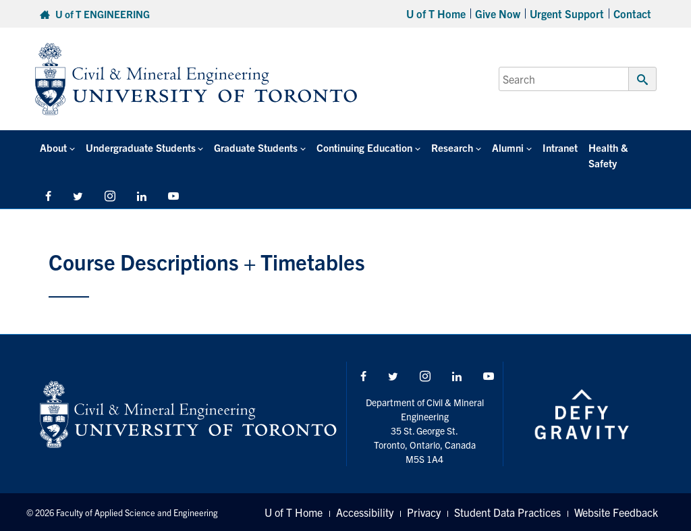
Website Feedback (616, 512)
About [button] (53, 147)
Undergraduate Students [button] (141, 147)
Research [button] (452, 147)
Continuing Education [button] (364, 147)
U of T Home (436, 13)
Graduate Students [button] (256, 147)
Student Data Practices (507, 512)
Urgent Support (567, 13)
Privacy (424, 512)
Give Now (497, 13)
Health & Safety (608, 155)
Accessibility (364, 512)
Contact (632, 13)
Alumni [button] (508, 147)
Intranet (560, 147)
